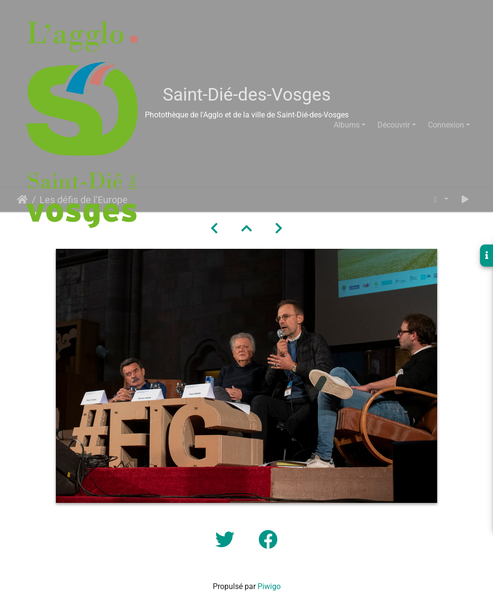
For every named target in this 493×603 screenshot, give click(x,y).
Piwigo (269, 586)
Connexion (446, 124)
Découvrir (393, 124)
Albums (347, 124)
